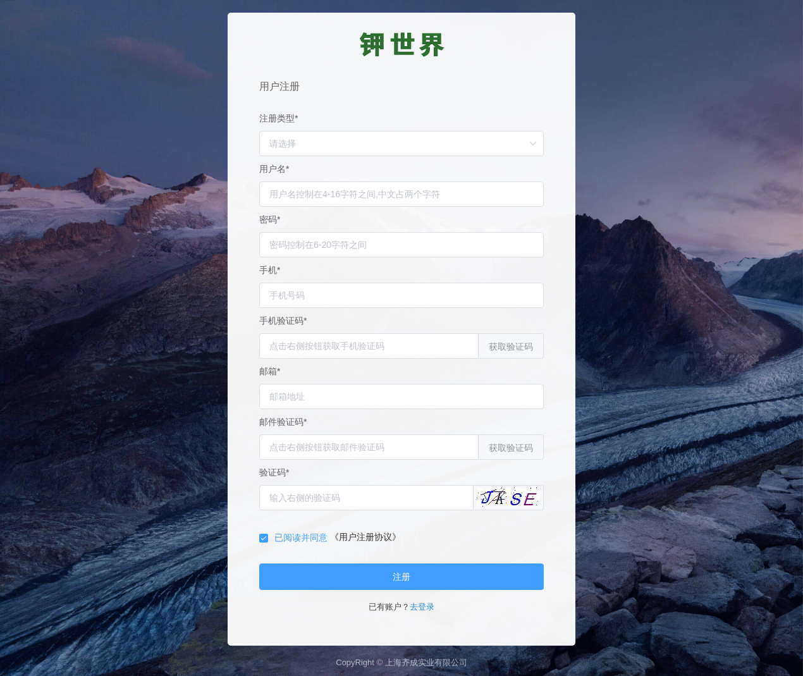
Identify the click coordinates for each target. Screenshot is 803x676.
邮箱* (269, 371)
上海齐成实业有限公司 (426, 662)
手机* (269, 270)
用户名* (274, 169)
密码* (269, 219)
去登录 (422, 606)
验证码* (274, 472)
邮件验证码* (283, 422)
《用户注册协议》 (365, 537)
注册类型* (278, 118)
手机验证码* (283, 321)
